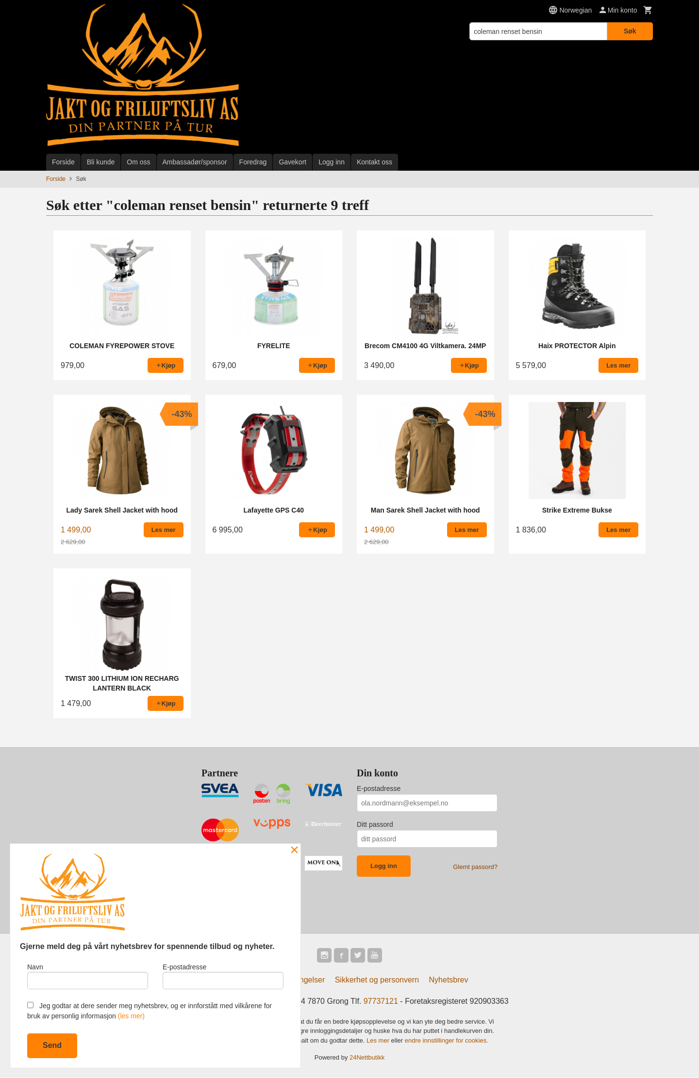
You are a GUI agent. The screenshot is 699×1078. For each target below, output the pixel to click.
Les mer (378, 1041)
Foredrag (253, 162)
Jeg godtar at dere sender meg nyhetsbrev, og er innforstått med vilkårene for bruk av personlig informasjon (149, 1011)
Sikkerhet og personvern (377, 981)
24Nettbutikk (367, 1058)
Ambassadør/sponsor (195, 162)
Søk (630, 31)
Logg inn (331, 162)
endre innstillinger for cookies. (446, 1041)
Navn (87, 975)
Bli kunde (101, 162)
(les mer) (131, 1016)
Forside (63, 162)
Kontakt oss (374, 162)
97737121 (381, 1002)
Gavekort (292, 162)
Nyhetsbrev (448, 981)
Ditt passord (375, 824)
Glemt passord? (475, 866)
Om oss (138, 162)
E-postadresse (378, 788)
